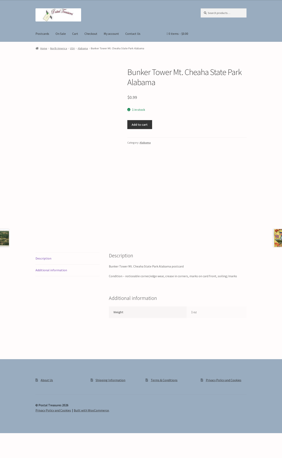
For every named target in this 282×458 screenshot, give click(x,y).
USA (72, 48)
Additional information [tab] (51, 284)
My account (111, 34)
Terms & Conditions (164, 394)
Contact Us (132, 34)
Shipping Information (110, 394)
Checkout (90, 34)
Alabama (83, 48)
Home (43, 48)
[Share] (23, 451)
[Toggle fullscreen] (14, 451)
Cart (75, 34)
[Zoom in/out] (4, 451)
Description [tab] (43, 272)
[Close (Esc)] (33, 451)
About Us (47, 394)
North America (58, 48)
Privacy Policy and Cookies (223, 394)
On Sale (61, 34)
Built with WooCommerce (91, 424)
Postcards (42, 34)
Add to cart (140, 124)
